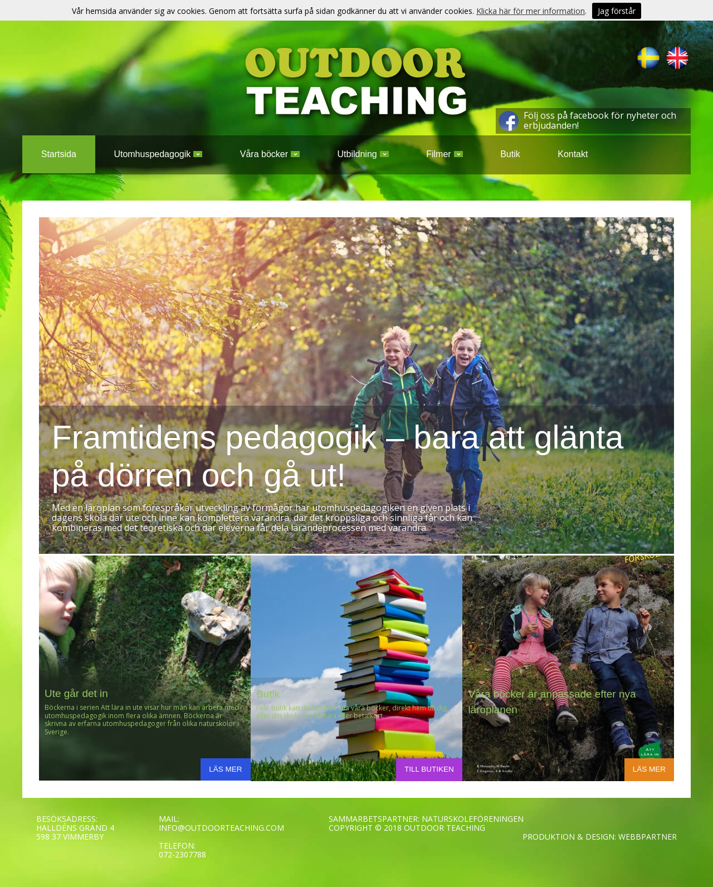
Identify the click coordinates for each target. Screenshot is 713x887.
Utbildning (363, 154)
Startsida (58, 154)
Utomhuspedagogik (158, 154)
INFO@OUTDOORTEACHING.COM (221, 827)
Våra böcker (270, 154)
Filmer (444, 154)
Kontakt (573, 154)
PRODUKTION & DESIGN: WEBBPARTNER (599, 836)
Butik (510, 154)
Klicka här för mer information (530, 11)
